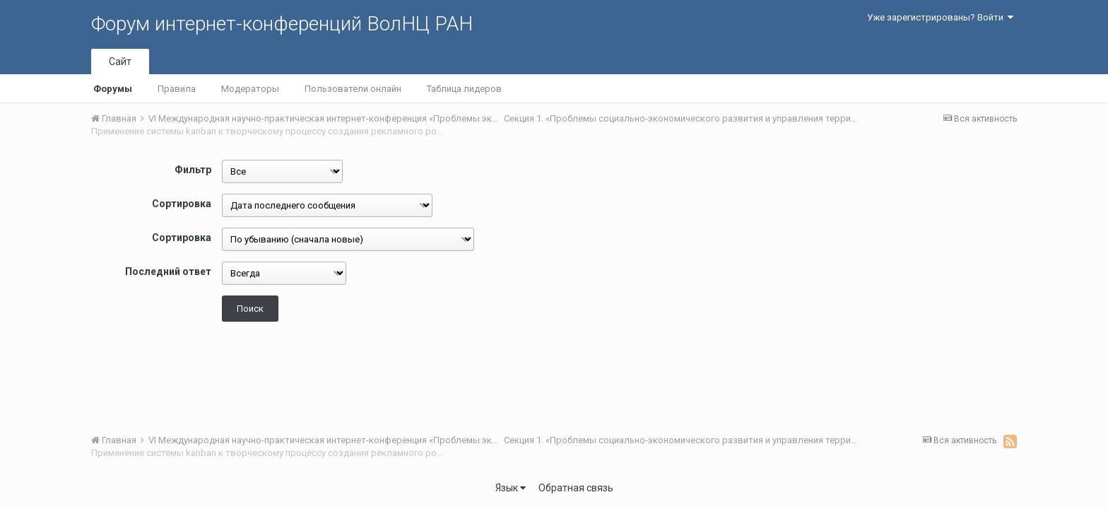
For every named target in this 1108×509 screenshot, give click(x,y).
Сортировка (181, 203)
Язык (510, 487)
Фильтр (193, 169)
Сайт (120, 61)
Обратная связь (575, 487)
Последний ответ (168, 271)
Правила (177, 88)
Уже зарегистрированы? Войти (940, 17)
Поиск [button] (250, 308)
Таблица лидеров (464, 88)
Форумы (112, 88)
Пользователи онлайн (353, 88)
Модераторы (250, 88)
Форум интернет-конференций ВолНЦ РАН (282, 23)
